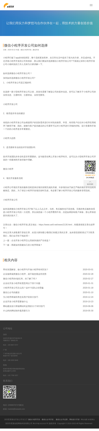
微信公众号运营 (63, 419)
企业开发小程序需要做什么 (15, 301)
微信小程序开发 (26, 50)
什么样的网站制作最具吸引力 (16, 311)
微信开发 (36, 50)
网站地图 (87, 419)
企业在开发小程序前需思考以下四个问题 (21, 283)
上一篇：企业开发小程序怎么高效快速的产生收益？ (27, 240)
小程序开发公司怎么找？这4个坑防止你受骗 (23, 288)
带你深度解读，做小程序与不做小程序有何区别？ (25, 269)
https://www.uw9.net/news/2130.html (55, 225)
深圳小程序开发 (88, 61)
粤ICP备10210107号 (40, 426)
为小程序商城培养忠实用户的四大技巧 (20, 297)
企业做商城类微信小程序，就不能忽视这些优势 (24, 274)
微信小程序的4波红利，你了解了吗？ (20, 279)
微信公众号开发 (48, 419)
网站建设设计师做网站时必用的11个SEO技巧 (24, 306)
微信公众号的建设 (11, 292)
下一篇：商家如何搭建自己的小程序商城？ (22, 245)
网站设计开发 (77, 419)
